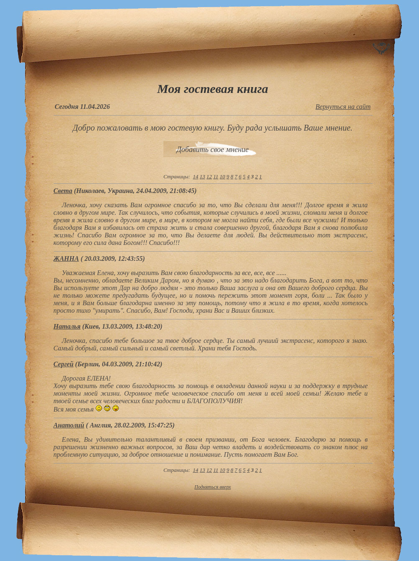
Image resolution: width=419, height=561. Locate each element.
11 (215, 176)
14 (195, 176)
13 (202, 176)
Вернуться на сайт (343, 106)
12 (209, 176)
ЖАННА (66, 258)
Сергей (64, 364)
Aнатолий (69, 425)
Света (63, 190)
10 (222, 176)
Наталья (67, 326)
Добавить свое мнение (212, 149)
